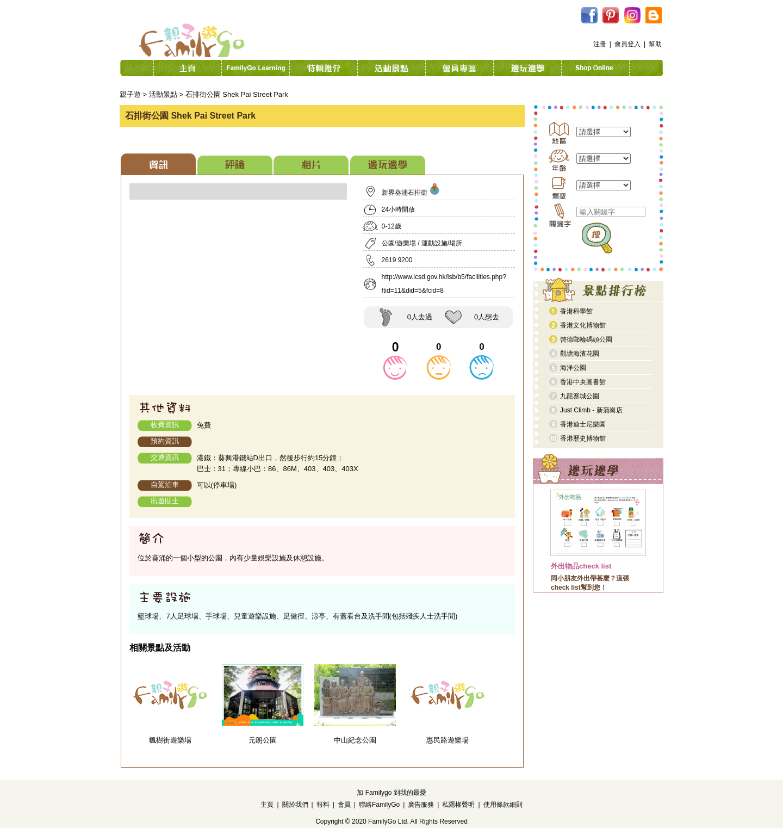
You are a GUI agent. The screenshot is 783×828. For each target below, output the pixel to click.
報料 (323, 804)
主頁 (267, 804)
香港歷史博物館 (583, 438)
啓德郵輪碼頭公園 (586, 339)
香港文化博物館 (583, 325)
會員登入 (627, 44)
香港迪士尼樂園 (583, 424)
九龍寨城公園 (579, 396)
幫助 (655, 44)
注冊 (599, 44)
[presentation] (158, 164)
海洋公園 (573, 368)
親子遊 (130, 94)
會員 (344, 804)
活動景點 (163, 94)
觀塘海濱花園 (579, 353)
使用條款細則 (503, 804)
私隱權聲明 (458, 804)
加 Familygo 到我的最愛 (391, 792)
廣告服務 (421, 804)
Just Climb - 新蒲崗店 (591, 410)
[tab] (158, 164)
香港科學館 (576, 311)
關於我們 (295, 804)
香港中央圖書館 (583, 382)
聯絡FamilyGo (379, 804)
